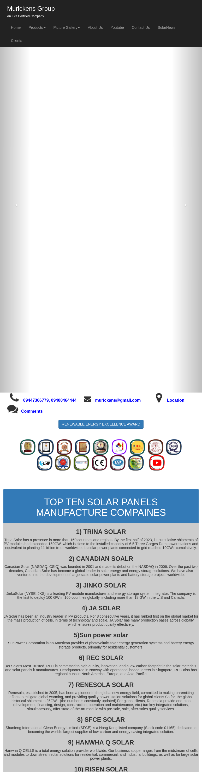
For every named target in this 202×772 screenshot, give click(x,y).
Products (36, 27)
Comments (32, 411)
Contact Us (141, 27)
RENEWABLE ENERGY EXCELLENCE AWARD (101, 424)
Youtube (117, 27)
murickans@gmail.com (118, 400)
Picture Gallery (67, 27)
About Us (95, 27)
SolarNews (166, 27)
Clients (16, 40)
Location (176, 400)
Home (16, 27)
